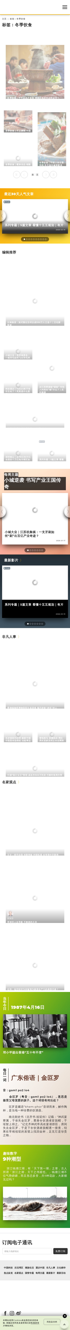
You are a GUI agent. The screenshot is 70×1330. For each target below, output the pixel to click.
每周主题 (11, 475)
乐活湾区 (18, 1268)
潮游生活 (29, 1268)
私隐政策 (35, 1323)
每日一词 (4, 1075)
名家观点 (9, 782)
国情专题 (29, 1273)
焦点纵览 (8, 1273)
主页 (4, 19)
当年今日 (4, 1004)
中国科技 (8, 1268)
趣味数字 (10, 1153)
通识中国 (40, 1268)
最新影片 (11, 560)
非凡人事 (9, 637)
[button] (24, 239)
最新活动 (61, 1273)
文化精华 (61, 1268)
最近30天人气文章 (19, 194)
